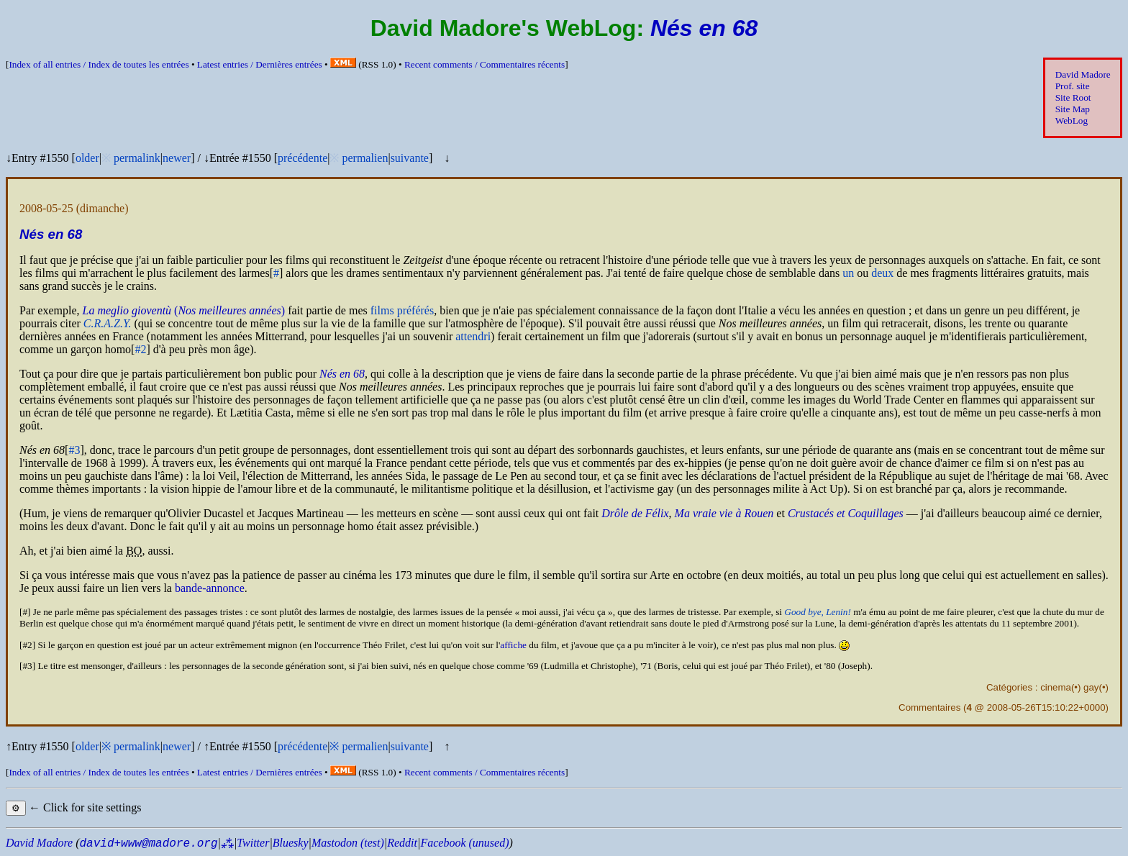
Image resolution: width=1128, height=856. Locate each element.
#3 (74, 450)
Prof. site (1072, 86)
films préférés (402, 310)
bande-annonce (210, 588)
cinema (1055, 687)
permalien (365, 158)
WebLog (1071, 120)
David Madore (1083, 74)
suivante (410, 158)
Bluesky (291, 843)
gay (1091, 687)
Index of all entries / (98, 64)
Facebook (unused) (464, 843)
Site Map (1072, 109)
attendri (473, 336)
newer (177, 158)
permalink (137, 158)
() (184, 310)
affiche (513, 644)
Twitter (253, 843)
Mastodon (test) (347, 843)
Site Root (1073, 97)
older (87, 158)
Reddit (402, 843)
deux (882, 273)
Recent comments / (484, 64)
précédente (302, 158)
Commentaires (929, 707)
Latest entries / (259, 64)
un (848, 273)
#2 (140, 349)
